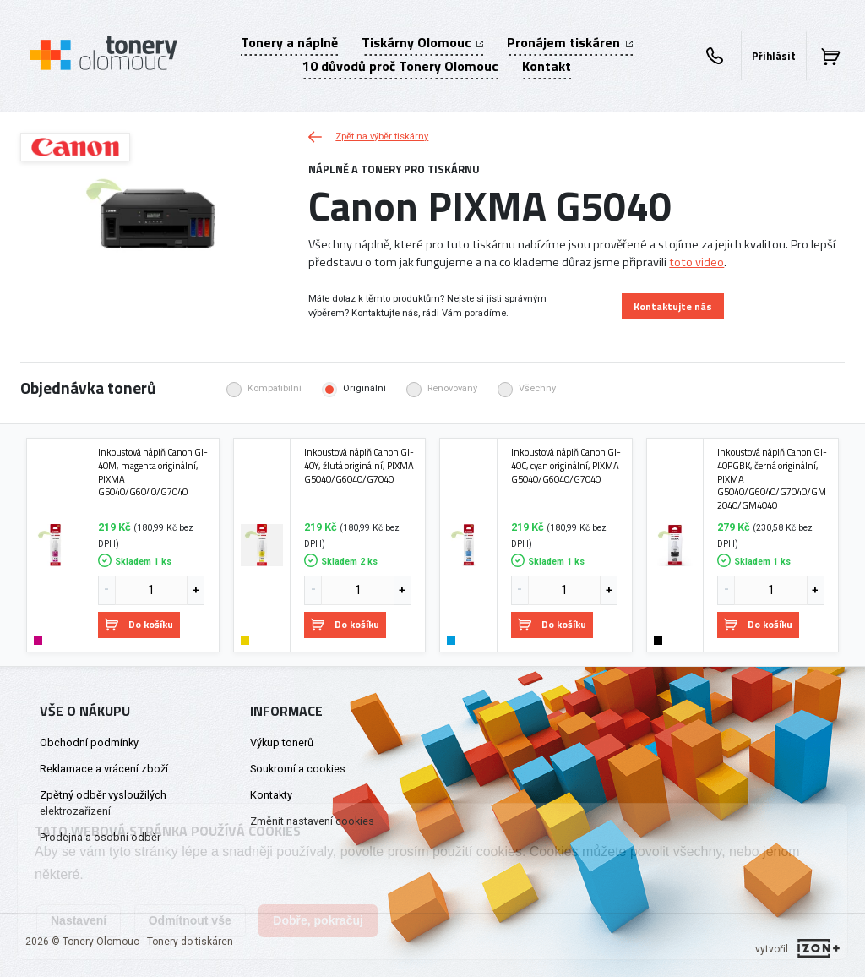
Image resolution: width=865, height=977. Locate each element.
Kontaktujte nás (672, 306)
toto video (696, 262)
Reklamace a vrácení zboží (104, 768)
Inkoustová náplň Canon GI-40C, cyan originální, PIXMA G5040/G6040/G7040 (566, 465)
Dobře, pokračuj (318, 920)
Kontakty (271, 795)
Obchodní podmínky (89, 742)
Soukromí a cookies (297, 768)
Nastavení (78, 920)
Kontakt (546, 66)
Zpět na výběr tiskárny (368, 136)
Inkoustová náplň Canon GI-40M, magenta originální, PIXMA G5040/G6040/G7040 (153, 472)
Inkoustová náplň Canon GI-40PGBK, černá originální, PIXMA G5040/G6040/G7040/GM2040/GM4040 (772, 478)
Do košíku (139, 624)
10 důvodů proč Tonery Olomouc (400, 66)
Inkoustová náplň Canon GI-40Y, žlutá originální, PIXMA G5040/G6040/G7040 (359, 465)
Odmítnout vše (190, 920)
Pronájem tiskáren (569, 42)
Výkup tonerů (281, 742)
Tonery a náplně (289, 42)
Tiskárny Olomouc (422, 42)
